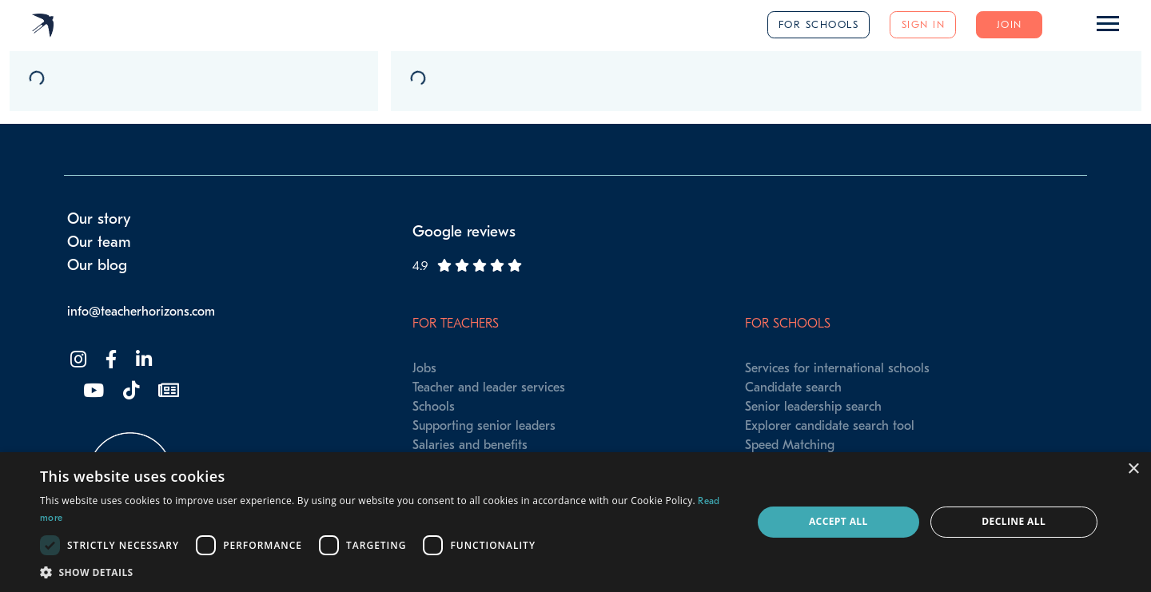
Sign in (924, 24)
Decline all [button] (1013, 521)
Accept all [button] (838, 521)
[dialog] (575, 522)
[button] (385, 572)
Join (1009, 24)
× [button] (1133, 469)
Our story (99, 219)
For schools (819, 24)
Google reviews (464, 231)
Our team (99, 242)
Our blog (97, 265)
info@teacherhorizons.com (141, 311)
